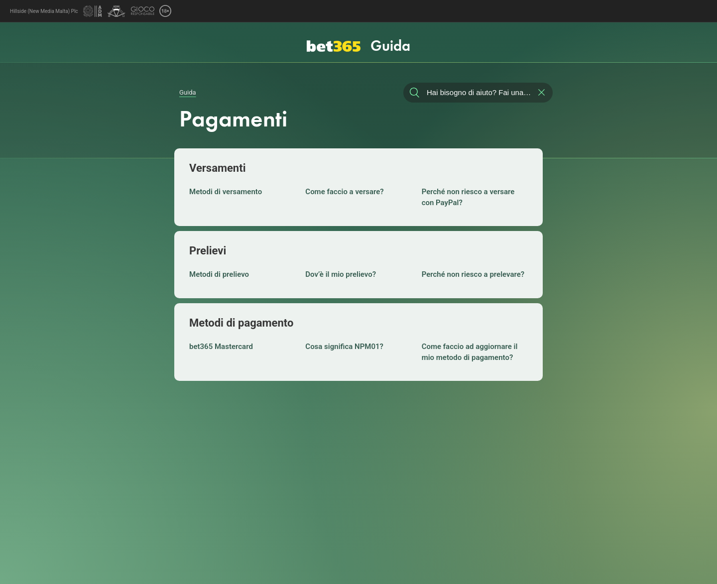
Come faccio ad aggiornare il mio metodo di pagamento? (470, 352)
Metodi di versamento (225, 191)
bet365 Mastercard (221, 346)
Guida (187, 92)
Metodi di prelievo (219, 274)
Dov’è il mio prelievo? (340, 274)
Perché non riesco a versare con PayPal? (468, 197)
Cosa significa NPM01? (344, 346)
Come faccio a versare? (344, 191)
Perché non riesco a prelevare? (473, 274)
